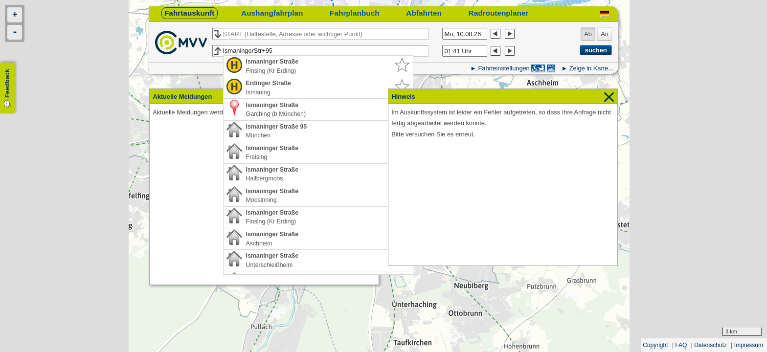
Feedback (7, 83)
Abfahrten (424, 13)
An (605, 34)
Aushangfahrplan (272, 13)
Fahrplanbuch (355, 13)
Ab (588, 34)
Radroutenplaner (499, 13)
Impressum (748, 345)
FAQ (681, 345)
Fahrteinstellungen (503, 68)
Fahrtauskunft (189, 13)
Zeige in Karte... (591, 68)
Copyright (655, 345)
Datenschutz (710, 345)
